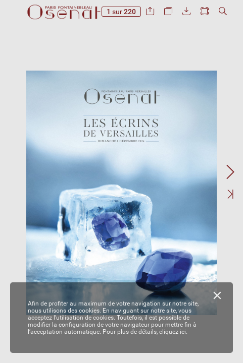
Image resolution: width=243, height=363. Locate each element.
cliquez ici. (173, 331)
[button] (150, 11)
